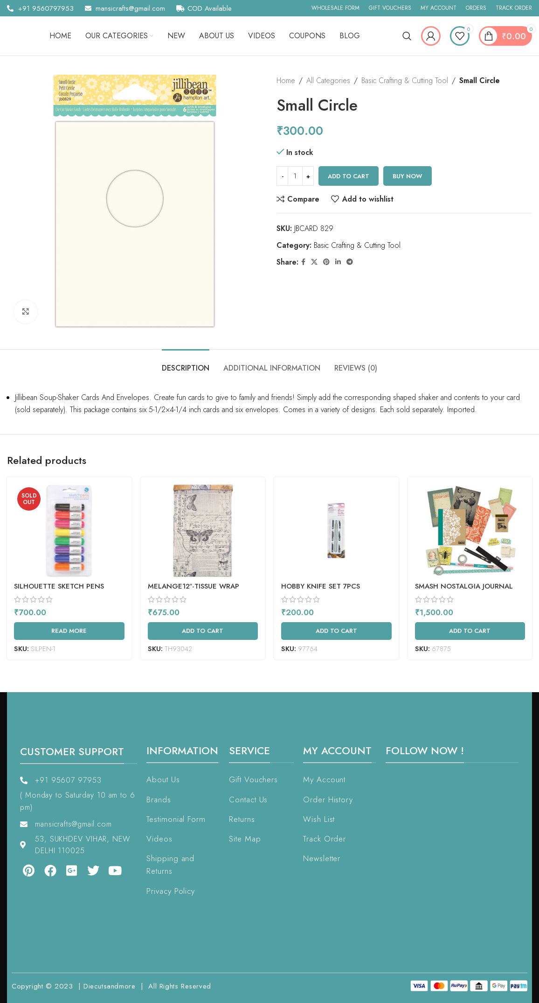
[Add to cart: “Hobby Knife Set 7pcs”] (336, 631)
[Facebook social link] (303, 262)
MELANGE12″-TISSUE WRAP (193, 586)
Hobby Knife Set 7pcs (320, 586)
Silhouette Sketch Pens (59, 586)
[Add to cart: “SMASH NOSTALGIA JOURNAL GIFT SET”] (470, 631)
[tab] (185, 363)
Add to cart (348, 176)
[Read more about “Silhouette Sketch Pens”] (69, 631)
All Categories (328, 80)
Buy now (407, 176)
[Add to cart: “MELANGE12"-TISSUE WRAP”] (203, 631)
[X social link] (314, 262)
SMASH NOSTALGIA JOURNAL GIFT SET (464, 591)
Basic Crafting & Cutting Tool (404, 80)
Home (285, 80)
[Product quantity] (295, 176)
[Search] (407, 36)
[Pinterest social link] (326, 262)
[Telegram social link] (350, 262)
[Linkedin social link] (338, 262)
